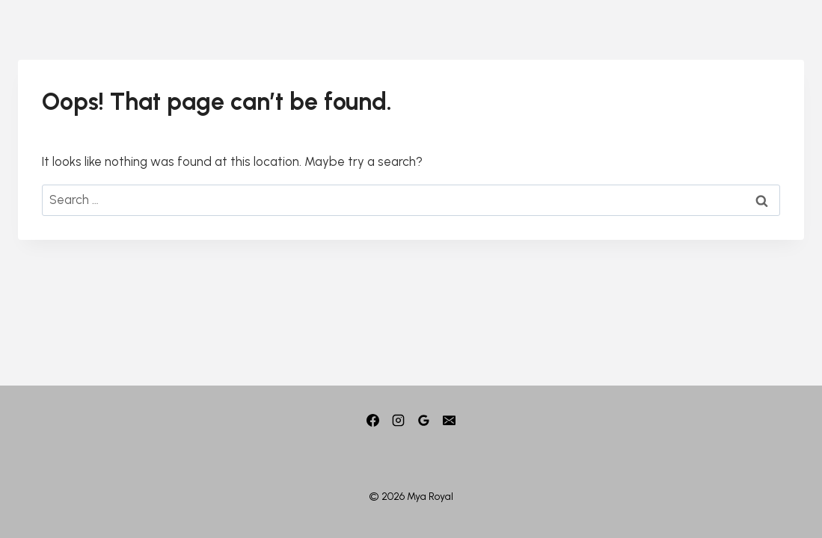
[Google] (424, 420)
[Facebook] (372, 420)
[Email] (449, 420)
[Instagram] (398, 420)
